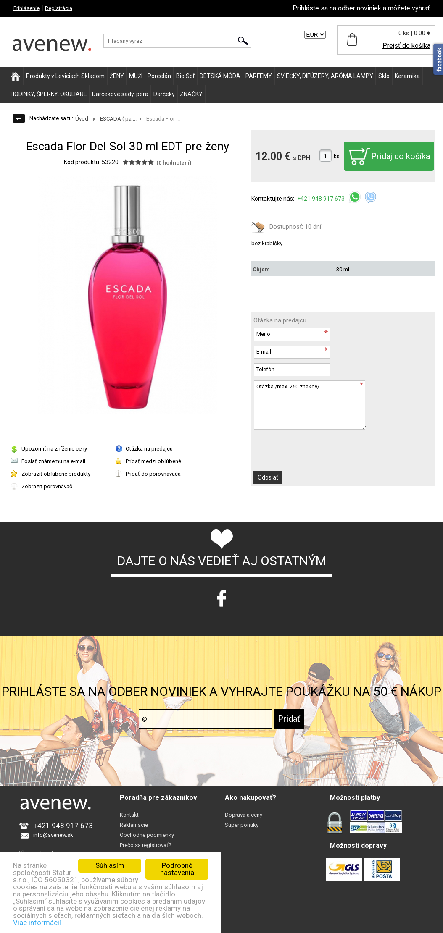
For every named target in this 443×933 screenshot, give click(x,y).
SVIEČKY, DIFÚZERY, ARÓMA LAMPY (325, 76)
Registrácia (58, 8)
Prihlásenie (26, 8)
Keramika (407, 76)
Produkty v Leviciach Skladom (65, 76)
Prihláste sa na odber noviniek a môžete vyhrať (361, 8)
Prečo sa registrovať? (145, 845)
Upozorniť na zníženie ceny (54, 449)
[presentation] (317, 450)
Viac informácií (37, 922)
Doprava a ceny (243, 815)
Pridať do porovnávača (153, 474)
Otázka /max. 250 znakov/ (309, 405)
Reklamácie (134, 825)
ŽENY (117, 76)
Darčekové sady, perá (120, 94)
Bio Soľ (185, 76)
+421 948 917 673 (321, 198)
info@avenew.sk (53, 835)
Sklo (384, 76)
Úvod (81, 118)
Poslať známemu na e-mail (53, 461)
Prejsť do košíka (406, 46)
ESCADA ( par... (118, 118)
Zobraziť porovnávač (46, 486)
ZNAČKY (191, 94)
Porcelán (159, 76)
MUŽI (135, 76)
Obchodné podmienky (147, 835)
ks (337, 156)
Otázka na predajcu (149, 449)
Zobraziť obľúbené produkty (55, 474)
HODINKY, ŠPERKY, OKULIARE (49, 94)
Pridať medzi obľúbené (153, 461)
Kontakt (129, 815)
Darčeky (164, 94)
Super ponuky (241, 825)
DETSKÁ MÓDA (220, 76)
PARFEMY (258, 76)
